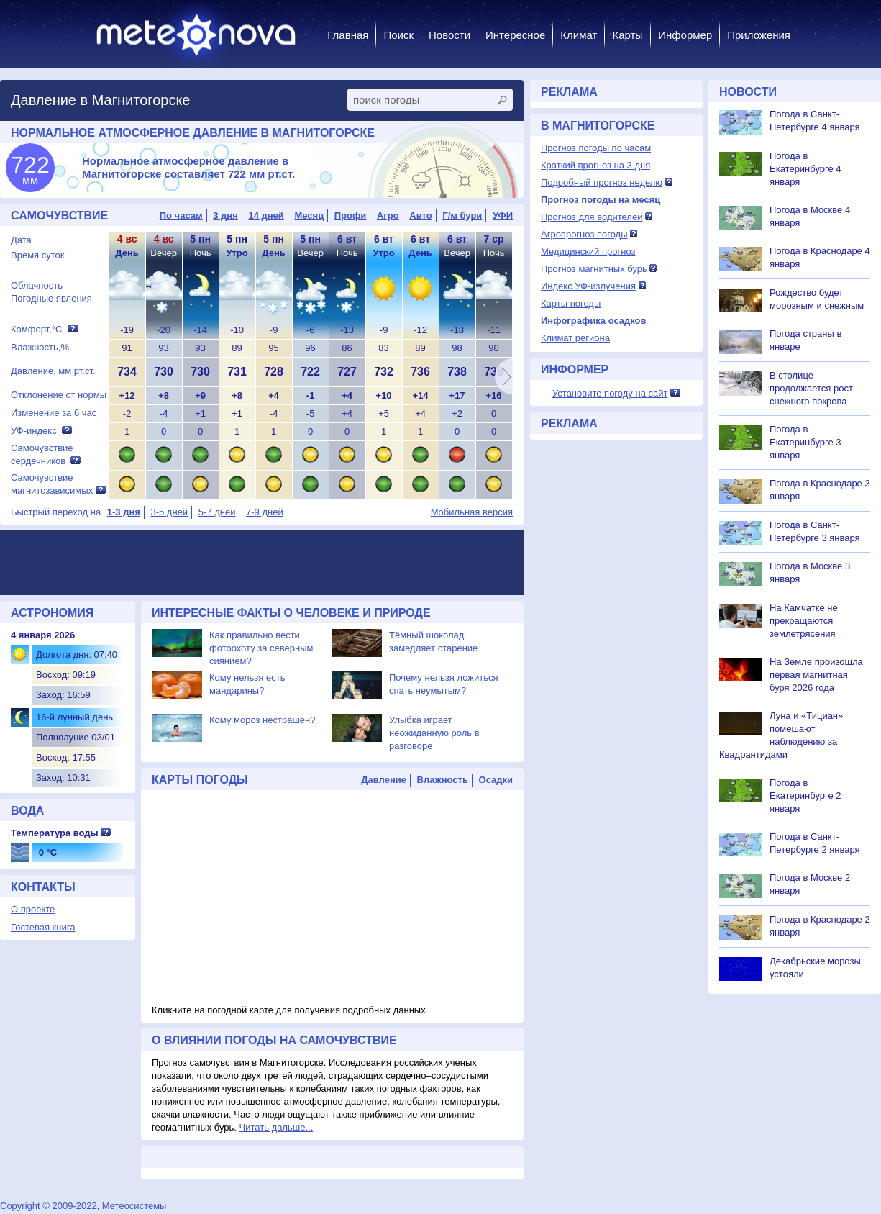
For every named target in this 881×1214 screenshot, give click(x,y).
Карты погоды (571, 303)
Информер (685, 35)
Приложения (758, 35)
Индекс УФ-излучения (588, 286)
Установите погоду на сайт (610, 393)
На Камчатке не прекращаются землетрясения (804, 620)
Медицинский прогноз (588, 251)
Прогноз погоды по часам (596, 147)
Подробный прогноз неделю (601, 182)
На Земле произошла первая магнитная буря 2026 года (816, 674)
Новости (449, 35)
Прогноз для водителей (591, 217)
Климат (578, 35)
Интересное (515, 35)
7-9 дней (264, 512)
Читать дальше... (276, 1127)
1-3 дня (123, 512)
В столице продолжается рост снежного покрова (811, 388)
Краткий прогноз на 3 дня (595, 165)
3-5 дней (169, 512)
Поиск (398, 35)
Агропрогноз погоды (584, 234)
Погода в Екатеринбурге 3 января (805, 442)
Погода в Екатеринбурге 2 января (805, 795)
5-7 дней (217, 512)
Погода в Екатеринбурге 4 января (805, 168)
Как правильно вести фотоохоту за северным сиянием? (261, 648)
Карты (627, 35)
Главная (347, 35)
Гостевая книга (43, 927)
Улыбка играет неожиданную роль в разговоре (434, 733)
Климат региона (575, 337)
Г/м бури (462, 215)
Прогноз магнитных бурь (594, 268)
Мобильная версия (472, 512)
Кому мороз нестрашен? (262, 720)
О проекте (33, 909)
